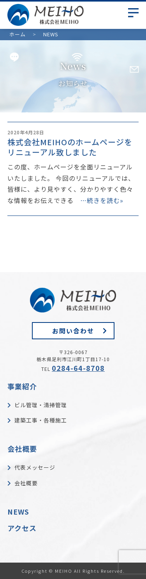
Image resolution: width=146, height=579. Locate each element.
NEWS (18, 511)
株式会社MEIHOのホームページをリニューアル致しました (69, 147)
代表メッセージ (34, 467)
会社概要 (22, 449)
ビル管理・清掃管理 (40, 405)
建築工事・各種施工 (40, 420)
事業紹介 (22, 386)
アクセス (22, 528)
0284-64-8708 (78, 368)
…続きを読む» (101, 200)
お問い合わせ (73, 330)
